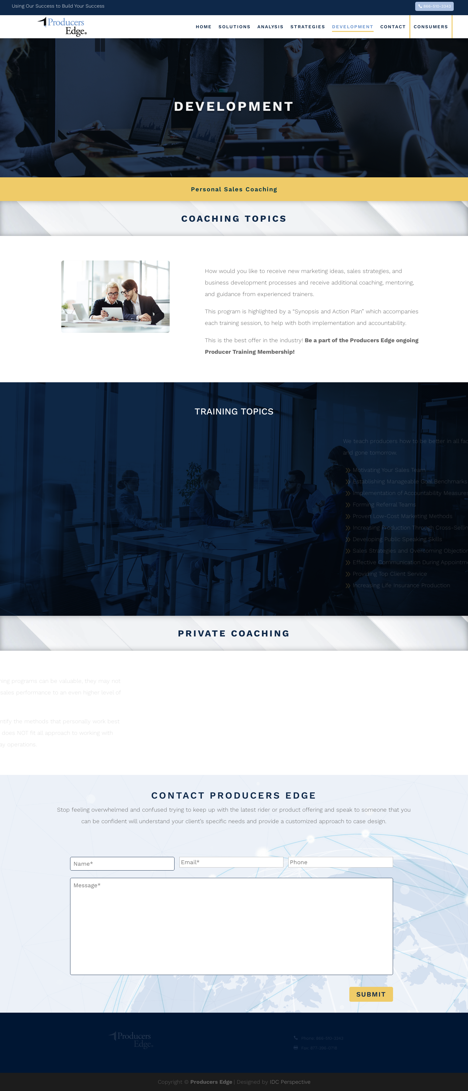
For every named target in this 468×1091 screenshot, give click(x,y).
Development (353, 26)
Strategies (307, 26)
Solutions (235, 26)
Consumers (431, 26)
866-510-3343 (437, 6)
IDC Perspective (290, 1082)
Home (204, 26)
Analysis (270, 26)
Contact (393, 26)
